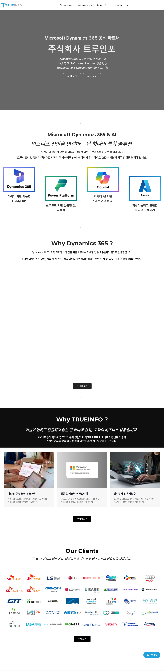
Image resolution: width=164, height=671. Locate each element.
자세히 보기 (82, 385)
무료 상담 (92, 76)
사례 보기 (72, 76)
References (84, 5)
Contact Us (121, 5)
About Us (103, 5)
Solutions (66, 5)
